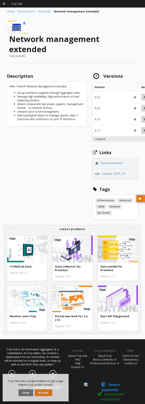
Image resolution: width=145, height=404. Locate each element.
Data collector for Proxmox (68, 268)
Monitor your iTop (23, 316)
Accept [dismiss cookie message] (43, 392)
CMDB (101, 206)
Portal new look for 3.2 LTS (71, 318)
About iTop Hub (77, 356)
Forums (77, 367)
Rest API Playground (115, 316)
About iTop (105, 356)
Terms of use (130, 356)
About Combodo (104, 359)
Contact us (130, 363)
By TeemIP (104, 212)
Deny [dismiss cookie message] (25, 392)
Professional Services (104, 363)
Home (11, 11)
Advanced (44, 11)
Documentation (112, 163)
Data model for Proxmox (111, 268)
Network (115, 206)
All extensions (26, 11)
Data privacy (130, 359)
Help (78, 363)
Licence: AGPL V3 (113, 174)
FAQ (77, 359)
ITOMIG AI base (21, 266)
